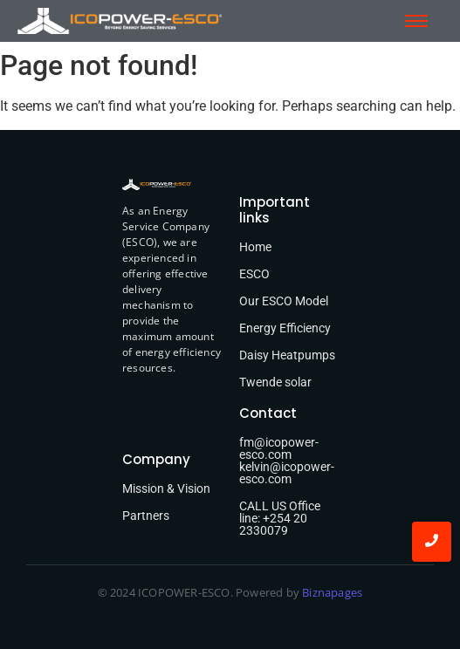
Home (255, 247)
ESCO (254, 274)
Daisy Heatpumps (287, 355)
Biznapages (330, 592)
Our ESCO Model (283, 301)
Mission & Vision (166, 488)
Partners (145, 516)
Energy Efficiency (285, 328)
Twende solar (275, 382)
